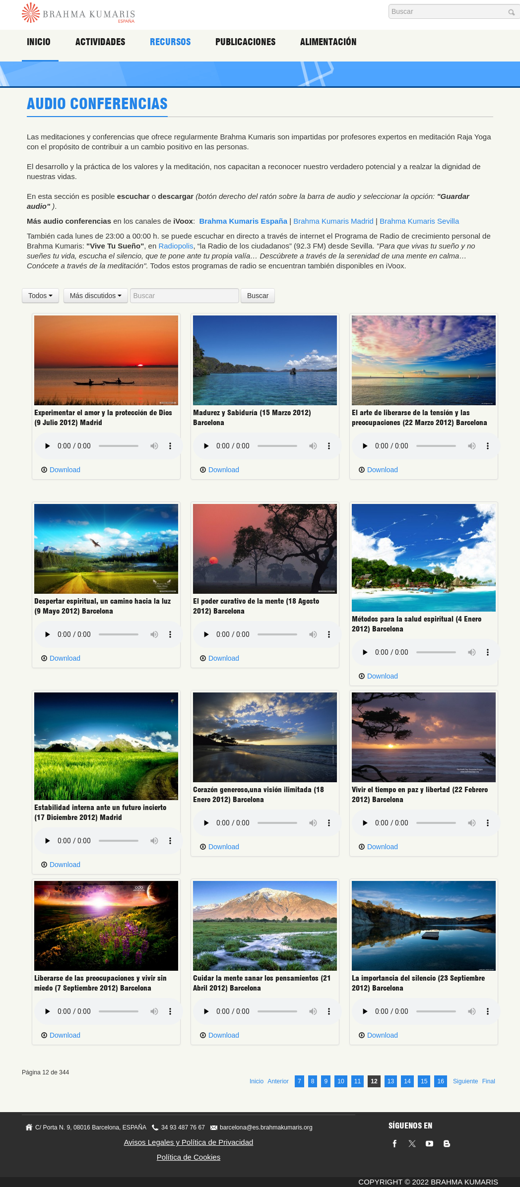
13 (391, 1081)
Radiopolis (175, 246)
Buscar (258, 296)
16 (440, 1081)
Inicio (39, 42)
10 (340, 1081)
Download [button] (60, 470)
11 (357, 1081)
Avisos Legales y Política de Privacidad (189, 1142)
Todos (40, 296)
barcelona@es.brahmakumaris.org (266, 1127)
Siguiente (465, 1081)
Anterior (278, 1081)
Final (488, 1081)
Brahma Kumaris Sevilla (419, 221)
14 (407, 1081)
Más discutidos (96, 296)
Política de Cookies (188, 1157)
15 (424, 1081)
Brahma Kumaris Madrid (333, 221)
